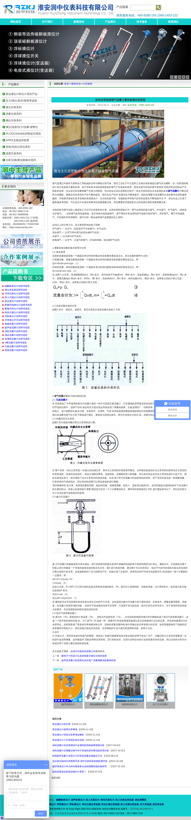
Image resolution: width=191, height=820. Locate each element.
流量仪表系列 (14, 113)
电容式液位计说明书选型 (17, 312)
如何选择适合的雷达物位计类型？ (69, 771)
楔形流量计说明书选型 (16, 350)
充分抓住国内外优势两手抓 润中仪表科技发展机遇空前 (79, 761)
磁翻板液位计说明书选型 (17, 286)
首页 (66, 83)
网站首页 (15, 21)
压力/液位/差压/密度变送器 (21, 100)
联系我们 (173, 21)
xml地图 (93, 813)
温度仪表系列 (14, 153)
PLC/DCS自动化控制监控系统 (23, 133)
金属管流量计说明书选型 (17, 339)
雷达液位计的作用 (61, 724)
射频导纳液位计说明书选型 (18, 305)
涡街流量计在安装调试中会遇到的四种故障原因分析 (78, 745)
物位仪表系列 (14, 120)
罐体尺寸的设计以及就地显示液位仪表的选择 (84, 656)
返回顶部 (55, 777)
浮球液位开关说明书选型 (17, 320)
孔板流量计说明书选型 (16, 346)
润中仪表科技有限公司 (84, 651)
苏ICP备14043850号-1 (141, 809)
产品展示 (110, 21)
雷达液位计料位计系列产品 (21, 93)
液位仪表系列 (14, 107)
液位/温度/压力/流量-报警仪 (22, 126)
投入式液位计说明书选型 (17, 297)
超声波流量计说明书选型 (17, 327)
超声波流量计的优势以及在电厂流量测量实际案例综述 (88, 660)
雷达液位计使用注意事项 (64, 729)
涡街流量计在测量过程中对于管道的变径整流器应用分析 (80, 750)
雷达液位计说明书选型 (16, 301)
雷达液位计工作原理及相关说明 (68, 740)
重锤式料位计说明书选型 (17, 308)
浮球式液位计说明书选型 (17, 293)
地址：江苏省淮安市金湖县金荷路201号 (68, 813)
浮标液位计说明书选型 (16, 316)
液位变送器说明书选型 (16, 289)
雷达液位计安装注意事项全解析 (68, 734)
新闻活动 (78, 21)
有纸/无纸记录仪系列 (18, 146)
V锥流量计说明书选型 (16, 342)
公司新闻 (87, 83)
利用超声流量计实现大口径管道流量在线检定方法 (77, 756)
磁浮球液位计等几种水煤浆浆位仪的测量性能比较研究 (80, 766)
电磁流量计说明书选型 (16, 323)
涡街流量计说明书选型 (16, 335)
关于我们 (47, 21)
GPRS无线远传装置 (17, 140)
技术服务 (142, 21)
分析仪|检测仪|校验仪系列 (21, 160)
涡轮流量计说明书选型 (16, 331)
